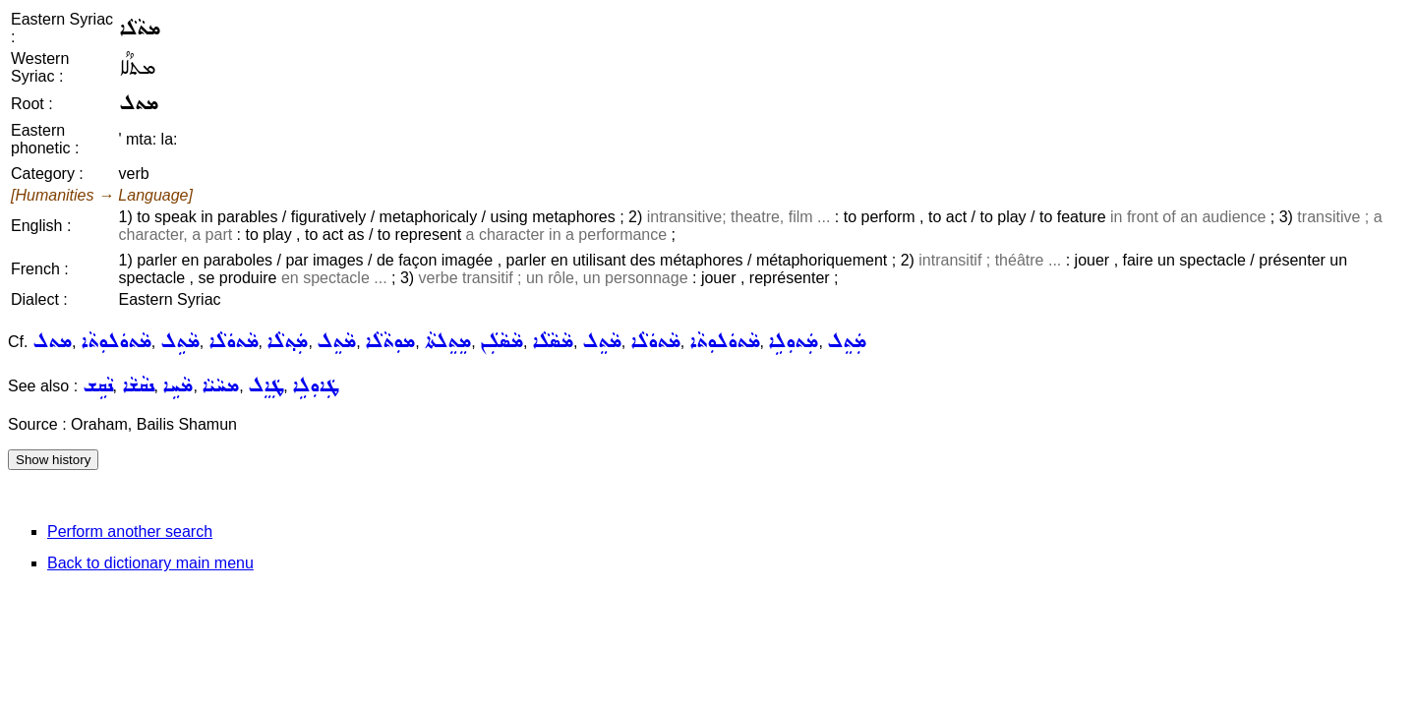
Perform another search (129, 531)
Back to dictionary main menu (150, 563)
